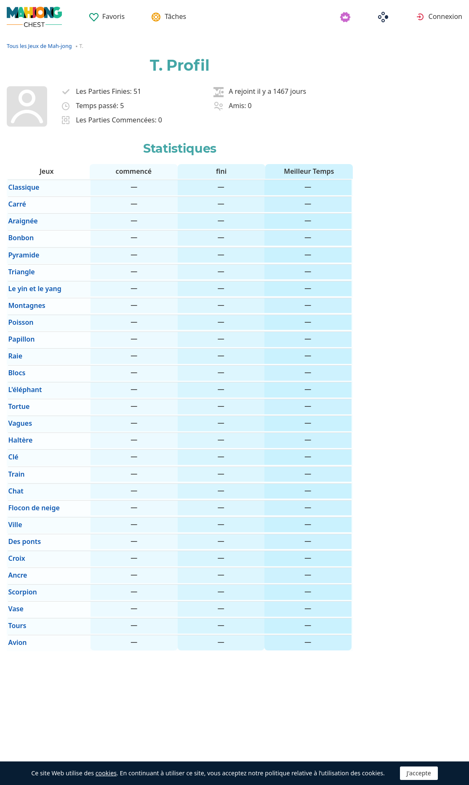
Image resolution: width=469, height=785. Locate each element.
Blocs (15, 349)
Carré (16, 201)
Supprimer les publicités (190, 751)
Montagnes (25, 289)
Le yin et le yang (33, 275)
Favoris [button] (114, 16)
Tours (16, 571)
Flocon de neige (32, 467)
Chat (14, 452)
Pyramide (22, 245)
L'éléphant (23, 364)
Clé (12, 423)
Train (15, 438)
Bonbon (19, 230)
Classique (22, 186)
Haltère (19, 408)
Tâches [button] (176, 16)
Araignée (21, 215)
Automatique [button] (98, 751)
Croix (15, 512)
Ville (14, 482)
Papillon (20, 319)
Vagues (19, 393)
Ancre (16, 527)
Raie (14, 334)
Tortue (17, 378)
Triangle (20, 260)
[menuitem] (107, 13)
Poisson (19, 304)
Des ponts (23, 497)
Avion (16, 586)
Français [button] (32, 751)
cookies (106, 773)
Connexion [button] (445, 16)
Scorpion (21, 541)
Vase (14, 556)
